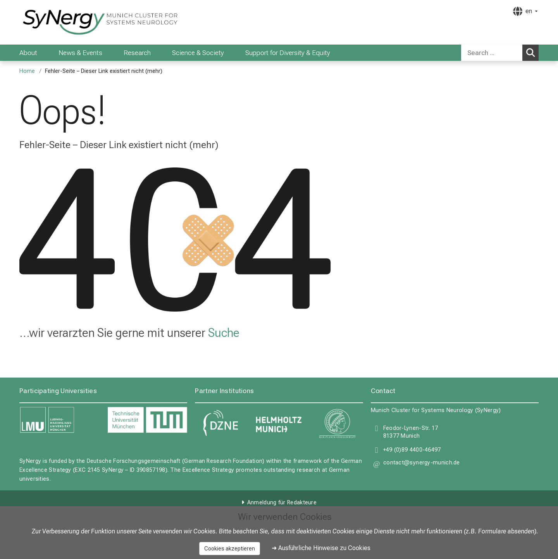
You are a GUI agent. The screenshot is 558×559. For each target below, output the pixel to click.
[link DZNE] (220, 423)
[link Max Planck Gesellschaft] (337, 423)
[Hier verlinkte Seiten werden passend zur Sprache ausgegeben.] (525, 11)
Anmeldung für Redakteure (282, 502)
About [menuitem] (28, 53)
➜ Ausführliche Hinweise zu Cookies (321, 548)
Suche (223, 332)
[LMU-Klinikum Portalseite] (65, 22)
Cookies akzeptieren (229, 548)
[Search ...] (491, 53)
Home (27, 71)
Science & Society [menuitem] (198, 53)
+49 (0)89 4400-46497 (412, 450)
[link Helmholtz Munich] (278, 423)
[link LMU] (59, 420)
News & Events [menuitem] (80, 53)
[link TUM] (147, 420)
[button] (421, 464)
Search (532, 52)
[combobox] (500, 53)
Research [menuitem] (137, 53)
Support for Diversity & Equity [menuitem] (287, 53)
